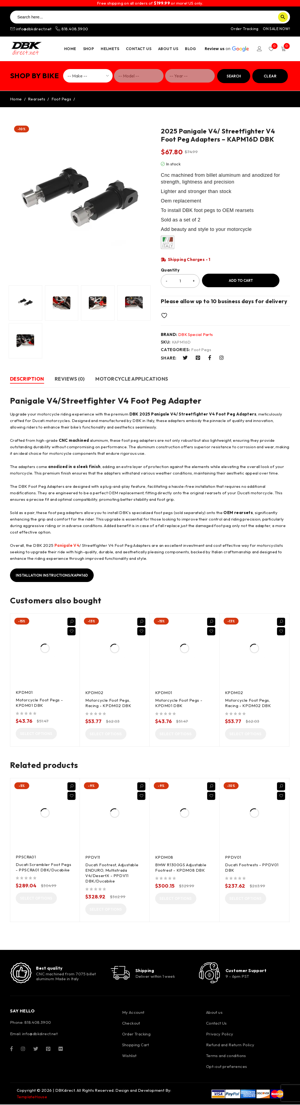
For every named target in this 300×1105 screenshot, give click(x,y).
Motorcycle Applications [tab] (132, 379)
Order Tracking (245, 28)
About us (214, 1012)
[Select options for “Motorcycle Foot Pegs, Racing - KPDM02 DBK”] (105, 734)
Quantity (170, 270)
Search (234, 76)
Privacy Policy (219, 1034)
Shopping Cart (135, 1045)
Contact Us (216, 1023)
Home (16, 99)
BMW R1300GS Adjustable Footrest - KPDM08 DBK (180, 867)
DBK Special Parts (195, 334)
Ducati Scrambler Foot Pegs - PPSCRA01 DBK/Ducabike (43, 867)
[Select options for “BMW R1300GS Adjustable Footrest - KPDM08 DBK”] (175, 898)
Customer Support (246, 970)
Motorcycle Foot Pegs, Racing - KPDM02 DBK (108, 703)
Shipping (144, 970)
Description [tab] (27, 379)
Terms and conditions (226, 1056)
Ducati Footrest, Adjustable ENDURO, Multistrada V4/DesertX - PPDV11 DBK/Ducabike (111, 873)
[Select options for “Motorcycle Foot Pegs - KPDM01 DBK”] (36, 733)
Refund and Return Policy (230, 1045)
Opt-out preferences (226, 1067)
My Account (133, 1012)
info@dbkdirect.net (31, 28)
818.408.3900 (71, 28)
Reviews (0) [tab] (70, 379)
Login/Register (259, 49)
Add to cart (241, 280)
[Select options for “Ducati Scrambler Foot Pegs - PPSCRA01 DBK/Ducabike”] (36, 898)
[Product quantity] (180, 281)
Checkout (131, 1023)
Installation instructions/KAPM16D (52, 575)
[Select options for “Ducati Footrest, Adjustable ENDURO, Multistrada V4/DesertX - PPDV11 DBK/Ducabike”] (105, 909)
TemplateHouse (32, 1097)
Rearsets (36, 99)
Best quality (49, 968)
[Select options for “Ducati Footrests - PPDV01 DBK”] (245, 898)
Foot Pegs (61, 99)
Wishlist (129, 1056)
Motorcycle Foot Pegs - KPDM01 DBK (39, 702)
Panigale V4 (66, 545)
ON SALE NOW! (276, 28)
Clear (270, 76)
